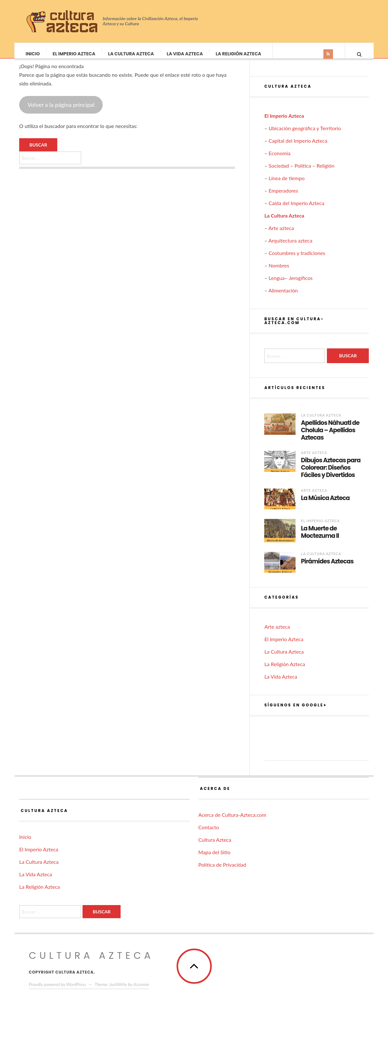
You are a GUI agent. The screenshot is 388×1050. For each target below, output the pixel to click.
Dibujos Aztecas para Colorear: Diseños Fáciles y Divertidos (330, 474)
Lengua (277, 284)
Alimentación (283, 297)
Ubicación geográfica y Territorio (305, 134)
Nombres (279, 272)
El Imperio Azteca (74, 54)
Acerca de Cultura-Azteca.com (232, 821)
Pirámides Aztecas (327, 568)
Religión (326, 172)
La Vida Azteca (185, 54)
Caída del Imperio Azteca (296, 209)
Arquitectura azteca (290, 247)
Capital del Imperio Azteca (298, 147)
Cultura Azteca (214, 846)
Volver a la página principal (61, 111)
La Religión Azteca (238, 54)
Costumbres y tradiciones (297, 259)
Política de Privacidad (222, 871)
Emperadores (283, 197)
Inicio (33, 54)
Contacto (208, 834)
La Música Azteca (325, 504)
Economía (279, 159)
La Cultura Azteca (131, 54)
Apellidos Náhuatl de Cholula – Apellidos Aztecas (330, 437)
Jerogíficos (301, 284)
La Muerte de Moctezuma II (320, 538)
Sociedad (279, 172)
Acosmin (141, 990)
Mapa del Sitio (214, 858)
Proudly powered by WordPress (57, 990)
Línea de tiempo (287, 184)
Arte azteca (281, 234)
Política (303, 172)
